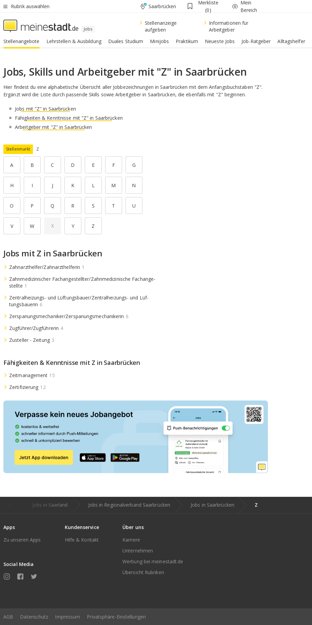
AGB (8, 616)
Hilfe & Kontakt (82, 539)
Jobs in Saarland (50, 505)
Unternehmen (137, 550)
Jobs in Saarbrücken (212, 505)
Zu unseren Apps (22, 539)
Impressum (67, 616)
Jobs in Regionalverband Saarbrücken (129, 505)
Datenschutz (34, 616)
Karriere (131, 539)
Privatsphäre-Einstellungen (116, 616)
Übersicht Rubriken (143, 572)
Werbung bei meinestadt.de (152, 561)
